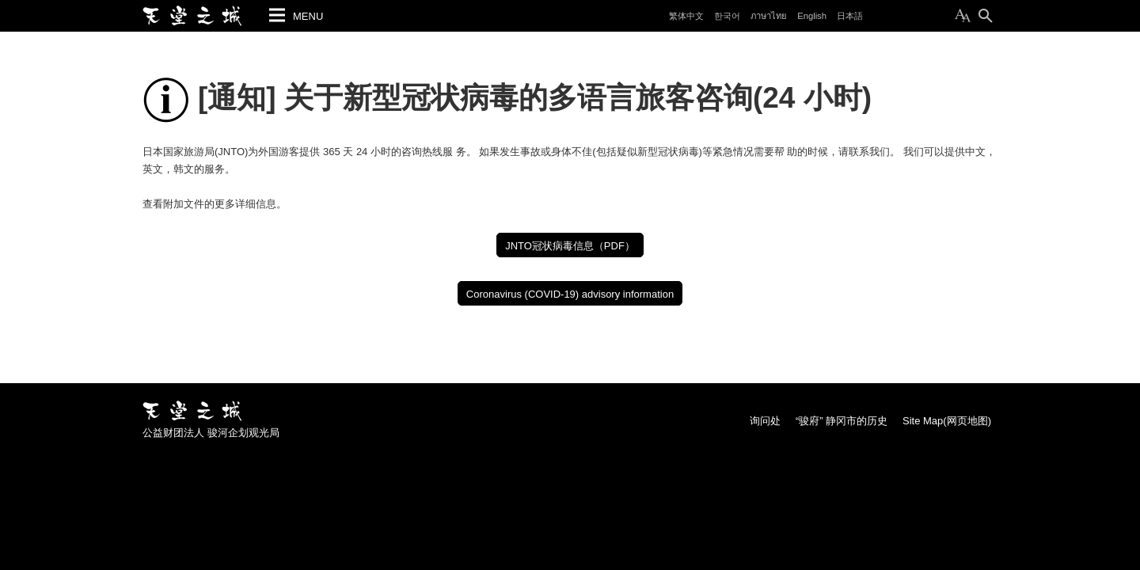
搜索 (986, 16)
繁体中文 (686, 16)
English (811, 16)
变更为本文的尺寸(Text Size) (962, 16)
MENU (308, 16)
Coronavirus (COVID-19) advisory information (570, 294)
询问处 (765, 421)
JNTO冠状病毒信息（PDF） (570, 246)
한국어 (727, 16)
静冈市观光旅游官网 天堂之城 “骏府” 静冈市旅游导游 (191, 16)
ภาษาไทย (768, 16)
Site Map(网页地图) (946, 421)
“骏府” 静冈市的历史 (841, 421)
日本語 (850, 16)
